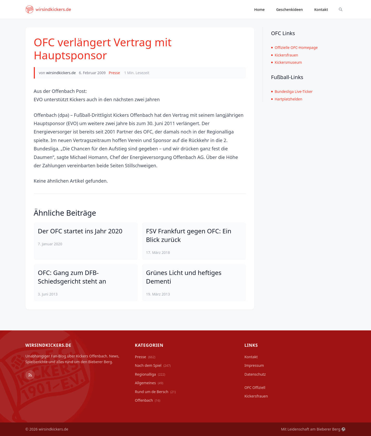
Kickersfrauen (284, 55)
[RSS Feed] (30, 375)
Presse (114, 72)
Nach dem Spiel (153, 365)
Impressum (254, 365)
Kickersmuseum (286, 62)
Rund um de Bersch (155, 391)
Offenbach (147, 400)
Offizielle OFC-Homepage (294, 47)
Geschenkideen (289, 9)
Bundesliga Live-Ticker (292, 91)
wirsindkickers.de (61, 72)
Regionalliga (150, 374)
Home (259, 9)
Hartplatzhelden (286, 99)
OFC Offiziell (254, 387)
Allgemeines (149, 382)
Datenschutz (255, 374)
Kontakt (321, 9)
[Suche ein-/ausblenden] (340, 9)
